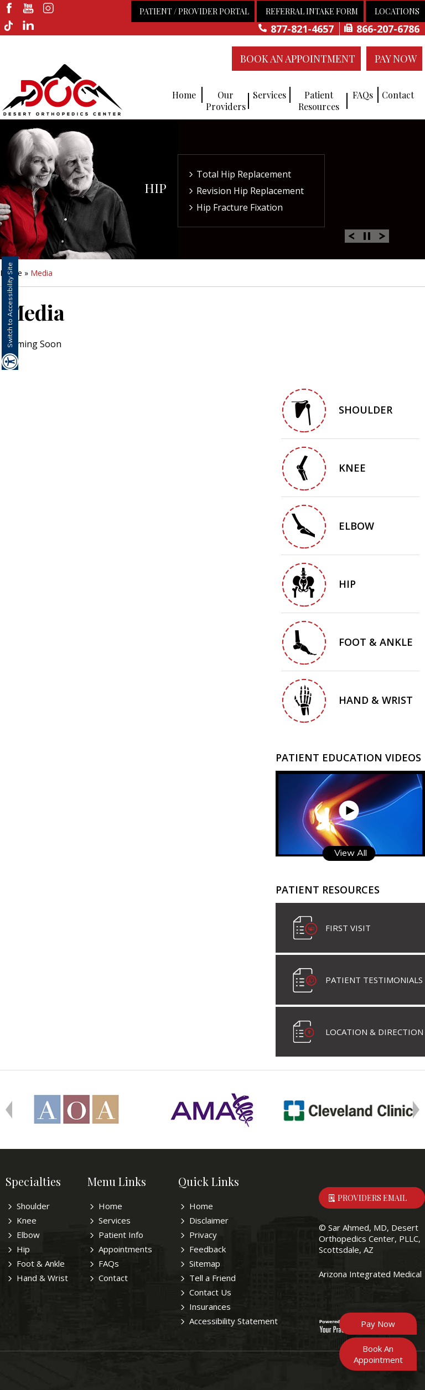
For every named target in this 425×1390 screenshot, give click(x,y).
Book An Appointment (297, 58)
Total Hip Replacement (243, 174)
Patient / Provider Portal (194, 11)
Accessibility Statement (233, 1320)
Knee (352, 467)
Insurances (210, 1306)
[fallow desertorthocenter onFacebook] (9, 9)
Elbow (356, 525)
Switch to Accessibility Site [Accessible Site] (10, 305)
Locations (397, 11)
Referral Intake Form (312, 11)
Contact (398, 95)
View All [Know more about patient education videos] (350, 852)
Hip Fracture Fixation (239, 207)
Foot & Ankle (376, 642)
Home (184, 95)
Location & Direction (374, 1031)
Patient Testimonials (374, 979)
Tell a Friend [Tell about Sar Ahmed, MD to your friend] (212, 1277)
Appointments (125, 1249)
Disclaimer (209, 1220)
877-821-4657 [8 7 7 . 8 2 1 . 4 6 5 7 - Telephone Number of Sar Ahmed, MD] (302, 28)
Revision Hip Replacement (250, 191)
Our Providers (226, 100)
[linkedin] (29, 26)
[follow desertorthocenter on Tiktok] (9, 26)
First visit (348, 927)
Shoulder (365, 409)
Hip (155, 187)
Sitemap (204, 1263)
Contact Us (210, 1292)
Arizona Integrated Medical (370, 1273)
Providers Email (372, 1198)
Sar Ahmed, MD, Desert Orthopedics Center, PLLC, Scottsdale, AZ (370, 1238)
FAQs (363, 95)
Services (269, 95)
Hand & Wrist (376, 700)
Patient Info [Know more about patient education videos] (121, 1234)
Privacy (203, 1234)
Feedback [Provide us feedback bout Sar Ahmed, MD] (207, 1249)
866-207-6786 (387, 28)
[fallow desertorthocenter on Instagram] (48, 9)
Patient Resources (318, 100)
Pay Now (396, 58)
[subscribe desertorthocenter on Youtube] (29, 9)
